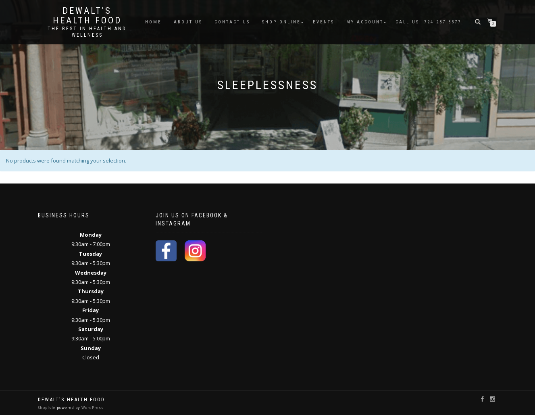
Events (323, 22)
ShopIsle (47, 407)
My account (364, 22)
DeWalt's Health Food (87, 15)
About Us (188, 22)
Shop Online (281, 22)
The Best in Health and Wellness (87, 32)
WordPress (92, 407)
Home (153, 22)
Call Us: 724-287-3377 (428, 22)
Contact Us (232, 22)
